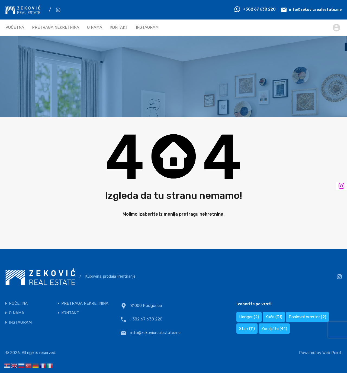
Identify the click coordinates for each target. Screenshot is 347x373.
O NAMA (94, 27)
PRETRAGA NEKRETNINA (55, 27)
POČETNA (14, 27)
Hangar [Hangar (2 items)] (249, 316)
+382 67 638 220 (259, 9)
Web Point (332, 352)
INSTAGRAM (147, 27)
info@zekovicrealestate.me (315, 9)
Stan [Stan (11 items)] (247, 328)
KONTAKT (119, 27)
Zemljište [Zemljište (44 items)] (274, 328)
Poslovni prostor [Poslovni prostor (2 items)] (307, 316)
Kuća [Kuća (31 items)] (273, 316)
